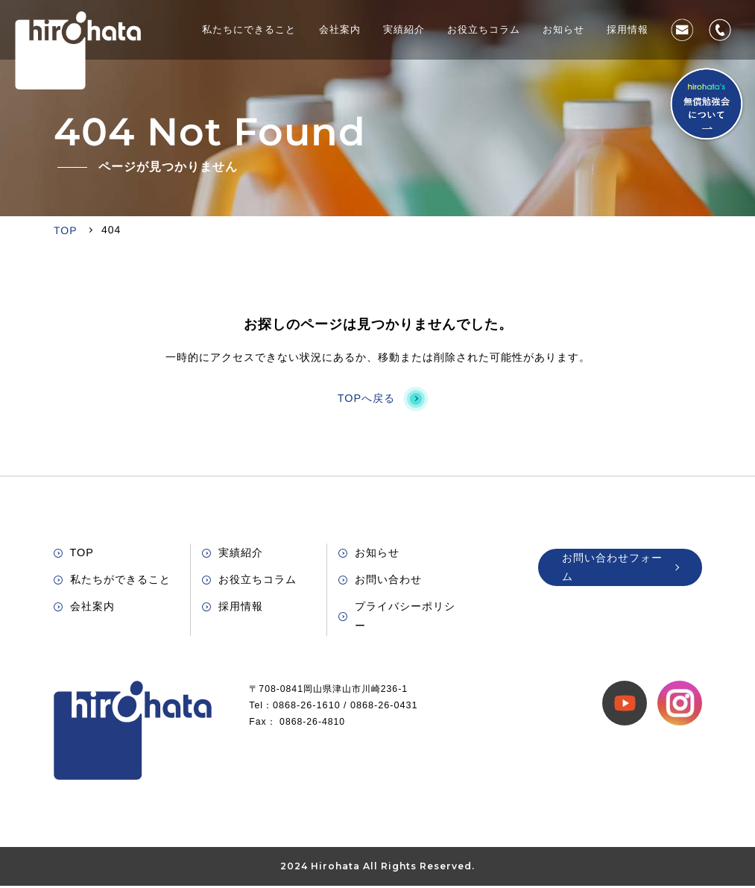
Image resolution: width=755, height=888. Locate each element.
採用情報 (629, 30)
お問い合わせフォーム (620, 561)
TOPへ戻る (377, 398)
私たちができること (112, 578)
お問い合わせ (682, 30)
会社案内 (356, 30)
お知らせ (568, 30)
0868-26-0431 (390, 702)
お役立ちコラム (493, 30)
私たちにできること (271, 30)
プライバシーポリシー (396, 613)
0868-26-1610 (720, 30)
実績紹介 (417, 30)
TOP (73, 552)
